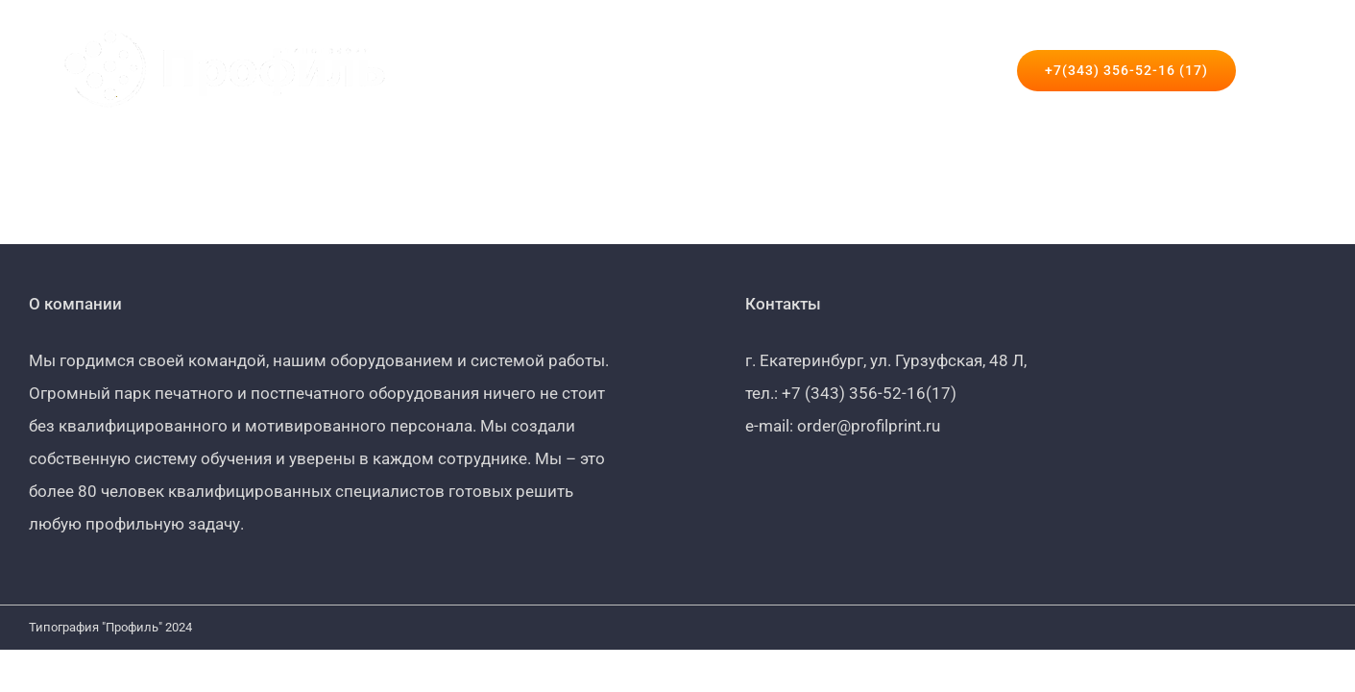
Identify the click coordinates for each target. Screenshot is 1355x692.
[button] (1292, 70)
